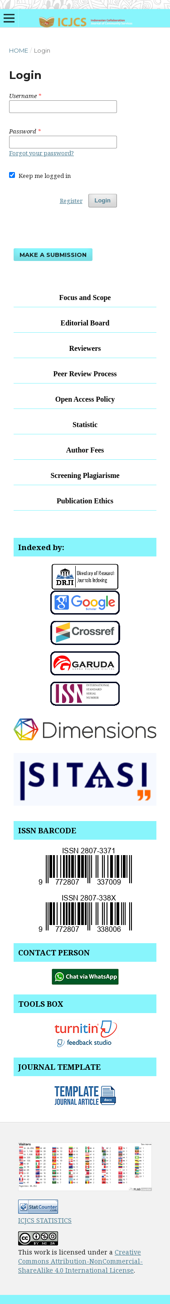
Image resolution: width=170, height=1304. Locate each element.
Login (103, 200)
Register (71, 201)
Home (18, 50)
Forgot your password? (41, 153)
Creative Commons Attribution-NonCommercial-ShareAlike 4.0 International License (80, 1261)
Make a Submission (53, 254)
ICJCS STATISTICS (45, 1220)
